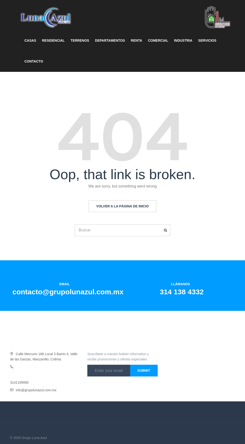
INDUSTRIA (183, 40)
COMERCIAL (158, 40)
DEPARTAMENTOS (110, 40)
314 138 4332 (182, 292)
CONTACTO (33, 61)
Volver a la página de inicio (122, 206)
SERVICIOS (207, 40)
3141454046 (19, 375)
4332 (43, 367)
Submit (143, 370)
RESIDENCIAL (53, 40)
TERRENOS (80, 40)
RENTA (136, 40)
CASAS (30, 40)
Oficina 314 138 (27, 367)
